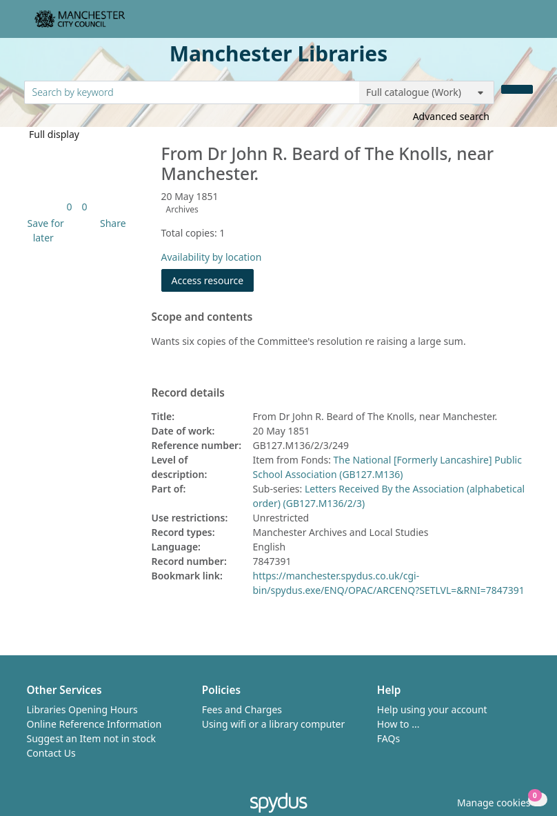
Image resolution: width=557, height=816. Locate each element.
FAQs (388, 738)
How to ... (398, 723)
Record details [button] (188, 393)
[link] (69, 206)
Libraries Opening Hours (82, 709)
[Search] (517, 89)
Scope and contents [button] (202, 317)
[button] (43, 230)
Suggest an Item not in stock (91, 738)
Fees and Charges (242, 709)
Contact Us (51, 752)
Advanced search (451, 116)
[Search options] (426, 92)
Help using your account (432, 709)
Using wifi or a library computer (273, 723)
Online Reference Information (94, 723)
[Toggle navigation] (525, 24)
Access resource (208, 280)
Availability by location (211, 256)
